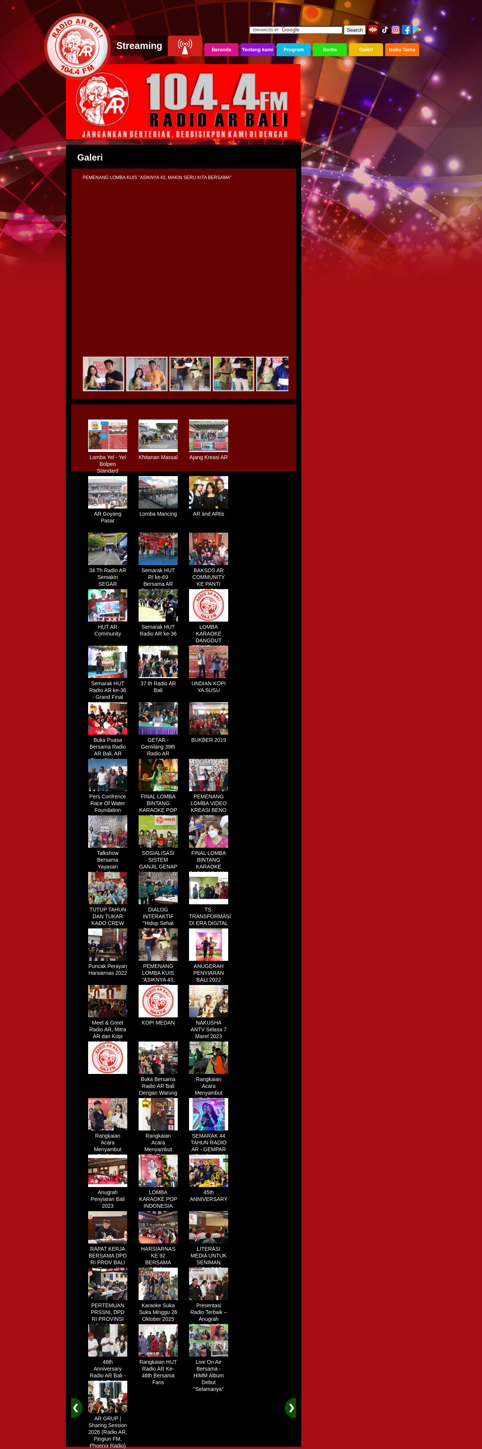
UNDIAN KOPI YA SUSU (208, 684)
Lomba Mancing (158, 511)
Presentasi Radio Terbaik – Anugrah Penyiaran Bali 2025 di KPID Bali (208, 1319)
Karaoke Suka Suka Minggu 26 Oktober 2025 (158, 1309)
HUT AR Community (107, 628)
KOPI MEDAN (158, 1020)
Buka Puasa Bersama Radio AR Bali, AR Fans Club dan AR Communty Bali (107, 754)
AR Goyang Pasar (107, 514)
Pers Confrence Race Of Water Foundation (107, 800)
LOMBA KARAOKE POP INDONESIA (158, 1196)
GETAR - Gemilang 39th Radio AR (158, 744)
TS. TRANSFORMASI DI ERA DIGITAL (210, 913)
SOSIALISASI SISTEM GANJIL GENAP (158, 857)
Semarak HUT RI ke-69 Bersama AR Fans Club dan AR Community (158, 581)
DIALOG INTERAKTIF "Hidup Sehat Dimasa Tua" (158, 917)
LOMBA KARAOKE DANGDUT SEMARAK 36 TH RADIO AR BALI (208, 641)
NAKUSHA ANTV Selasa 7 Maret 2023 (208, 1026)
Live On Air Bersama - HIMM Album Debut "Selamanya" (208, 1373)
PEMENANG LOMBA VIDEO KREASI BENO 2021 (208, 804)
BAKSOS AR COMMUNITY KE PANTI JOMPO (208, 578)
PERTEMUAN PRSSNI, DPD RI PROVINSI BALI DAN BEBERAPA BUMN (107, 1319)
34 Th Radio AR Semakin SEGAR (107, 574)
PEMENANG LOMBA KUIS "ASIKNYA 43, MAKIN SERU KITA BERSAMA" (158, 980)
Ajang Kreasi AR (208, 454)
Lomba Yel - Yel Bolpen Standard (107, 461)
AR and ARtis (208, 511)
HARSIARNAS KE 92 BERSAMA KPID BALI (158, 1256)
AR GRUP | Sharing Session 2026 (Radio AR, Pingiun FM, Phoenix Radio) (107, 1429)
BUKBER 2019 (208, 737)
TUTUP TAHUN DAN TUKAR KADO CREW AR (107, 917)
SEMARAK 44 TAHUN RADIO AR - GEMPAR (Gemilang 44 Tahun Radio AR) (208, 1150)
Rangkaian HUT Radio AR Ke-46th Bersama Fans (158, 1369)
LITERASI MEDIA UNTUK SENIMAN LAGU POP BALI (208, 1260)
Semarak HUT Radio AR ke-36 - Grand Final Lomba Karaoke (107, 691)
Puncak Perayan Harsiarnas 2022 (107, 967)
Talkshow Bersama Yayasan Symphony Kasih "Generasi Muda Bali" (107, 867)
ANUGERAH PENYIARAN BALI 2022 (208, 970)
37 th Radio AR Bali (158, 684)
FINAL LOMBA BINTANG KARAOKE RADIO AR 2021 (208, 860)
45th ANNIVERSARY (208, 1193)
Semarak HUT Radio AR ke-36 (158, 628)
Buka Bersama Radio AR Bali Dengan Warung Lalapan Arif (158, 1087)
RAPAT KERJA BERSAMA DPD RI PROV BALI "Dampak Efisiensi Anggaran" (107, 1263)
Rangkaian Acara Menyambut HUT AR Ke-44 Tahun (208, 1090)
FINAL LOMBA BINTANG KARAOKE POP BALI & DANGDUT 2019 (158, 807)
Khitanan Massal (158, 454)
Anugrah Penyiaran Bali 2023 (107, 1196)
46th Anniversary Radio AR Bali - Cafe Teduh (107, 1369)
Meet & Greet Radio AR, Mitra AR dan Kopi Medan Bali (107, 1030)
